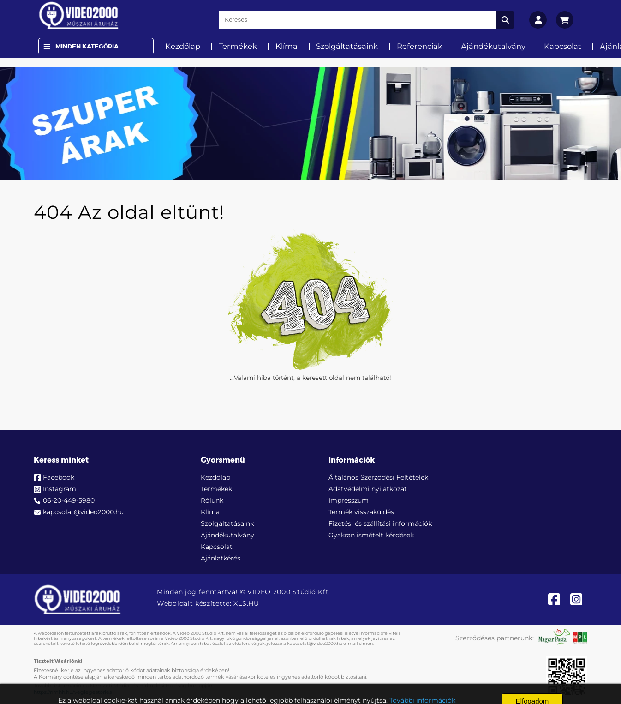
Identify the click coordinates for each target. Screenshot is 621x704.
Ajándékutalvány (493, 46)
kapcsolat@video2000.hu (83, 512)
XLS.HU (246, 603)
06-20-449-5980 (69, 500)
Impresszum (348, 500)
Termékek (238, 46)
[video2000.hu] (78, 15)
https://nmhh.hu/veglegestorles (73, 692)
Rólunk (212, 500)
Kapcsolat (562, 46)
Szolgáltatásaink (347, 46)
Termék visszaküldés (361, 512)
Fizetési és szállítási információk (380, 523)
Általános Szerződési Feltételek (378, 477)
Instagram (59, 489)
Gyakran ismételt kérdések (371, 535)
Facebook (58, 477)
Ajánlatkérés (220, 558)
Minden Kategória (87, 46)
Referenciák (419, 46)
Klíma (286, 46)
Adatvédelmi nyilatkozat (367, 489)
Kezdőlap (182, 46)
